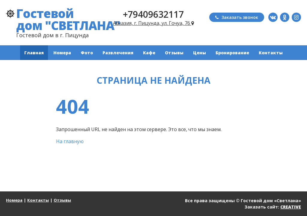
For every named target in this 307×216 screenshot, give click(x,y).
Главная (34, 53)
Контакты (271, 53)
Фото (87, 53)
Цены (199, 53)
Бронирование (232, 53)
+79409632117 (153, 14)
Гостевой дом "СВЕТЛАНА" (68, 19)
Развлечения (118, 53)
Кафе (149, 53)
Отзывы (174, 53)
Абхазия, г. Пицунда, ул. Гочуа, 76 (153, 23)
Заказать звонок (236, 17)
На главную (70, 141)
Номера (62, 53)
